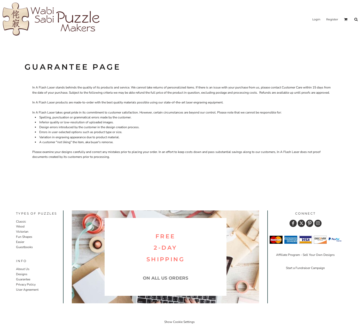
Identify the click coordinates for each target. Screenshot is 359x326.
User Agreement (27, 290)
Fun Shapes (24, 237)
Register (332, 19)
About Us (22, 269)
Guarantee (23, 279)
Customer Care (292, 87)
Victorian (22, 232)
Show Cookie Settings (179, 322)
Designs (21, 274)
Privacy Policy (26, 284)
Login (316, 19)
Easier (20, 242)
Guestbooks (24, 247)
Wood (20, 226)
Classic (21, 221)
